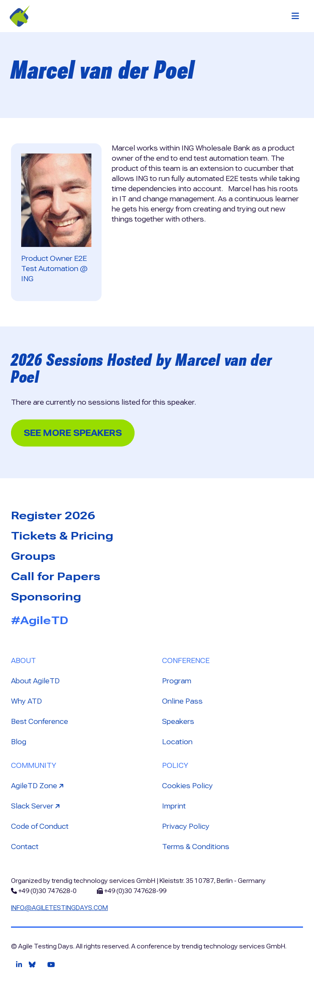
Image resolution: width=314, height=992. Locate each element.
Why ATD (26, 701)
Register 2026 (53, 515)
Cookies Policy (187, 786)
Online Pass (182, 701)
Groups (33, 556)
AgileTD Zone (38, 785)
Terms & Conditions (195, 847)
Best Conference (39, 722)
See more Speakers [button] (73, 433)
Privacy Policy (185, 826)
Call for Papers (55, 576)
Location (177, 742)
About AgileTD (35, 681)
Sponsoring (46, 596)
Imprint (174, 806)
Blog (18, 742)
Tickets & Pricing (62, 535)
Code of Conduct (40, 826)
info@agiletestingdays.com (59, 907)
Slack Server (36, 806)
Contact (25, 847)
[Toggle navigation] (295, 16)
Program (176, 681)
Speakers (178, 722)
